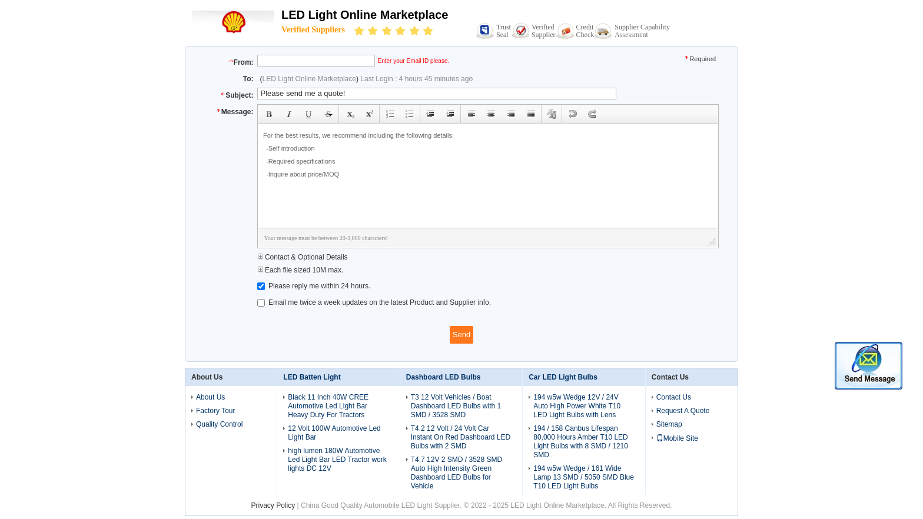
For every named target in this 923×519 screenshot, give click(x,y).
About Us (210, 397)
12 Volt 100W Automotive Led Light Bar (334, 432)
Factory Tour (215, 411)
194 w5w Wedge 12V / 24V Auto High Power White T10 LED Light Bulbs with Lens (576, 406)
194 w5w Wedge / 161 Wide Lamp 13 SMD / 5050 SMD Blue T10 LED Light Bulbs (583, 477)
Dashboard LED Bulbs (443, 377)
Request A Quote (683, 411)
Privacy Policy (273, 505)
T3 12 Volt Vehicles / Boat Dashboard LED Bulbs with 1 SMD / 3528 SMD (456, 406)
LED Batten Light (311, 377)
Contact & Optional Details (302, 257)
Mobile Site (677, 438)
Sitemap (669, 424)
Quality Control (219, 424)
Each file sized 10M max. (300, 270)
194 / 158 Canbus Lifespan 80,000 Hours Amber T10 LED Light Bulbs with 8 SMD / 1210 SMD (580, 441)
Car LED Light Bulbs (563, 377)
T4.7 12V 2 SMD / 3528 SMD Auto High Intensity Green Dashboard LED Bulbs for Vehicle (456, 472)
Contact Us (673, 397)
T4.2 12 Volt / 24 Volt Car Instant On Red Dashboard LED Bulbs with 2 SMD (460, 437)
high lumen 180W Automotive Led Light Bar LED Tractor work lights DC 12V (337, 460)
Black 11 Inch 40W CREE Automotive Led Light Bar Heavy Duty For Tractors (328, 406)
